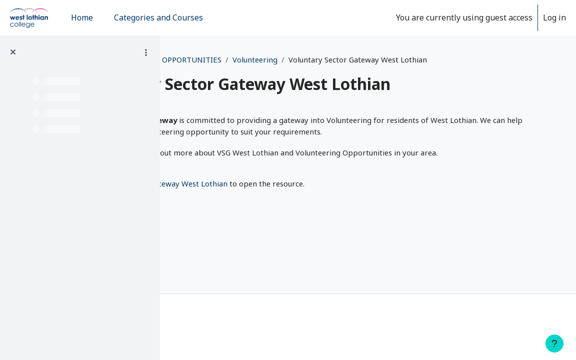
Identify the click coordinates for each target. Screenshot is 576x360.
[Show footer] (555, 343)
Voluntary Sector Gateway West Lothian (296, 222)
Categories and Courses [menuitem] (158, 17)
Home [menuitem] (82, 17)
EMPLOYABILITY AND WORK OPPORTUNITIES (277, 59)
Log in (554, 17)
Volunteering (401, 59)
